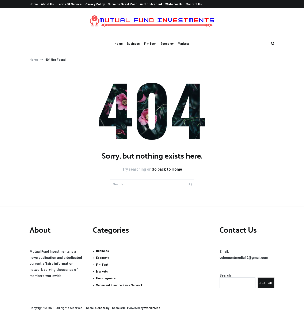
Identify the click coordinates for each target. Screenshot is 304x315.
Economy (167, 43)
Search (225, 275)
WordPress (152, 308)
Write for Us (174, 4)
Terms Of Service (69, 4)
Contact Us (194, 4)
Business (133, 43)
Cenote (100, 308)
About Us (47, 4)
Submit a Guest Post (122, 4)
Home (34, 4)
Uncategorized (106, 278)
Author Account (151, 4)
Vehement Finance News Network (119, 285)
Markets (184, 43)
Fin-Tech (150, 43)
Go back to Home (167, 169)
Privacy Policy (95, 4)
